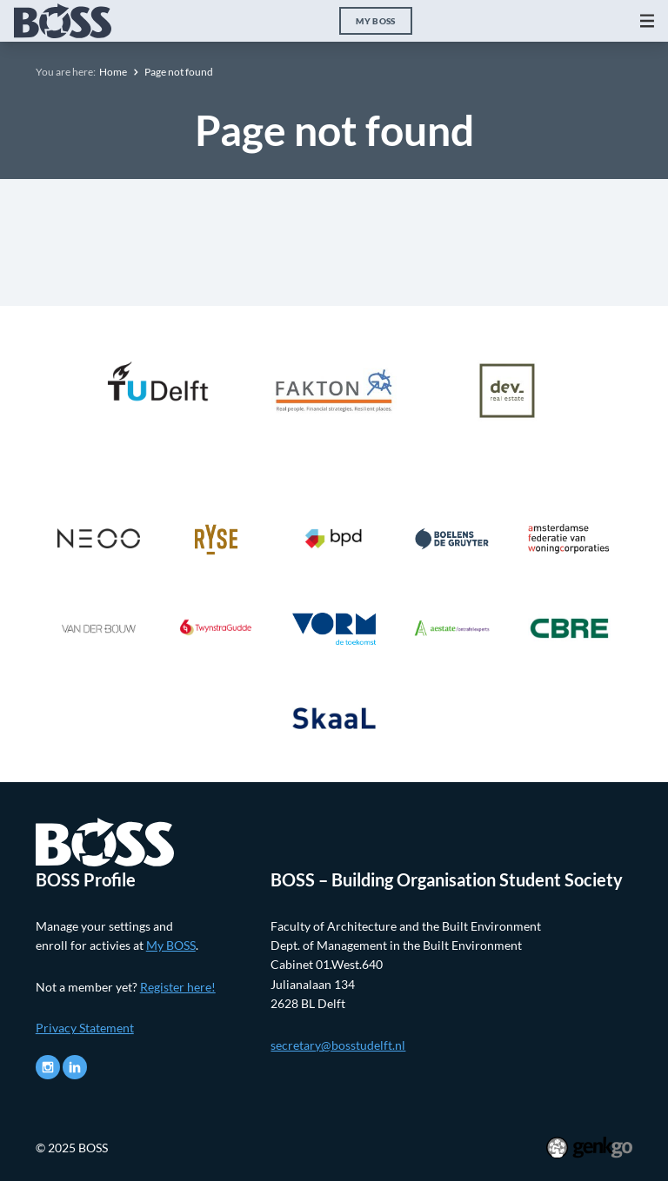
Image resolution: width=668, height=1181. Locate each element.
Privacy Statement (85, 1027)
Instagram (48, 1067)
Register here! (178, 986)
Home (113, 71)
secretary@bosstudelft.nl (338, 1045)
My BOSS (375, 21)
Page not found (178, 71)
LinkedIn (75, 1067)
